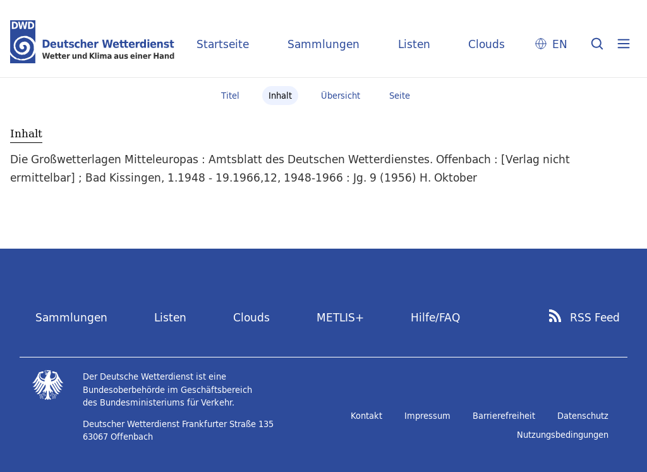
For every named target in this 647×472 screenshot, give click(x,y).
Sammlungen (323, 44)
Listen (414, 44)
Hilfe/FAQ (435, 317)
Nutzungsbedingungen (562, 435)
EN (559, 44)
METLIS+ (340, 317)
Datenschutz (582, 416)
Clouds (486, 44)
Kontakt (366, 416)
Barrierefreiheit (504, 416)
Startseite (223, 44)
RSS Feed (595, 317)
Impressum (427, 416)
